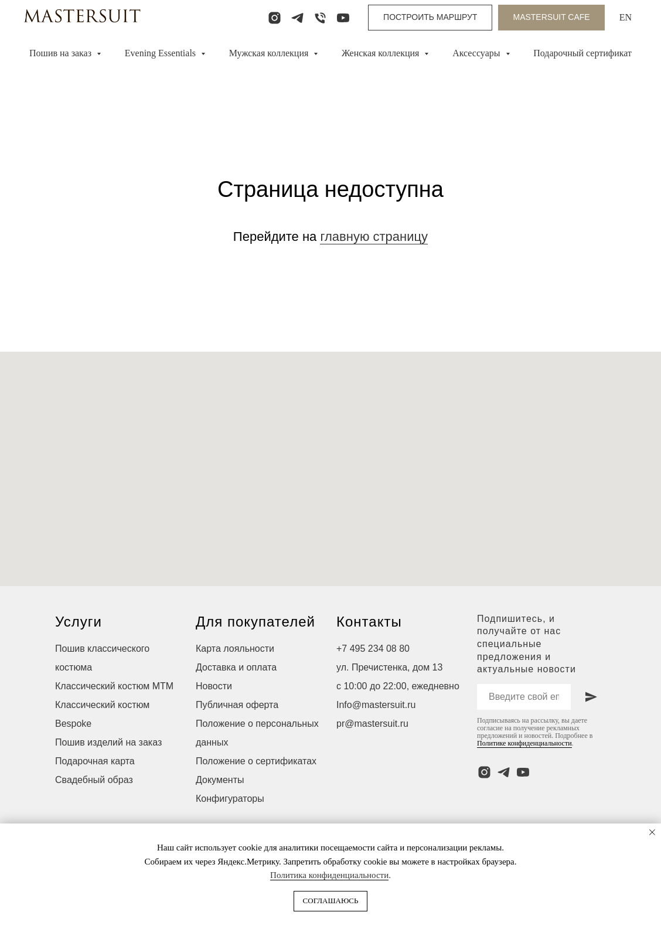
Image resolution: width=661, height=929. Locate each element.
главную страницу (374, 236)
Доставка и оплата (236, 667)
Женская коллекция (381, 53)
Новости (214, 686)
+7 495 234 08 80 (373, 649)
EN (625, 17)
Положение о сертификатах (256, 761)
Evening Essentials (161, 53)
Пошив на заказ (61, 53)
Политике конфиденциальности (524, 743)
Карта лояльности (235, 649)
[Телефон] (320, 18)
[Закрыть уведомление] (652, 832)
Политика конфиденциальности (329, 875)
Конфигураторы (230, 799)
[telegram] (297, 18)
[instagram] (274, 18)
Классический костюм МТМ (114, 686)
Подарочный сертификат (582, 53)
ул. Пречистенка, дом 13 (389, 667)
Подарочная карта (95, 761)
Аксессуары (477, 53)
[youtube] (343, 18)
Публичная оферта (237, 705)
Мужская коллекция (270, 53)
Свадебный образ (94, 780)
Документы (220, 780)
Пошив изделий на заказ (108, 742)
